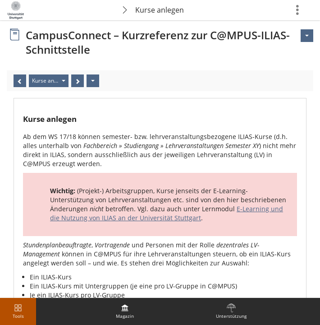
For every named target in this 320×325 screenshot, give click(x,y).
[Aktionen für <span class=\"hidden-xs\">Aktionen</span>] (307, 35)
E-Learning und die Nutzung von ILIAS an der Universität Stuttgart (166, 213)
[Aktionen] (93, 80)
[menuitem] (125, 311)
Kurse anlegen (159, 10)
